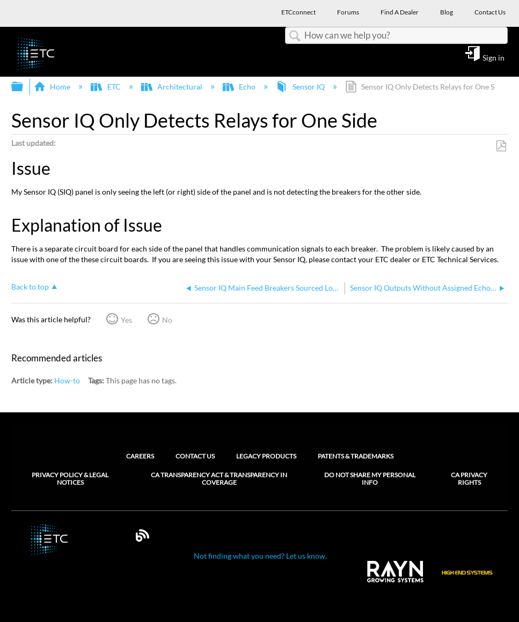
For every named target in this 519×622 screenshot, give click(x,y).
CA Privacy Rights (469, 478)
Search (294, 36)
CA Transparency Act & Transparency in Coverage (219, 478)
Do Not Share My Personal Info (369, 478)
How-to (67, 380)
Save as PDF (501, 146)
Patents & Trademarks (355, 456)
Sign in (494, 57)
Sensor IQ (301, 86)
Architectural (172, 86)
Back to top (30, 286)
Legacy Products (266, 456)
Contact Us (195, 456)
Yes (126, 319)
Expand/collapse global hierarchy (24, 87)
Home (53, 86)
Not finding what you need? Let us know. (260, 555)
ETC (106, 86)
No (167, 319)
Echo (240, 86)
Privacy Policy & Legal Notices (70, 478)
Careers (140, 456)
